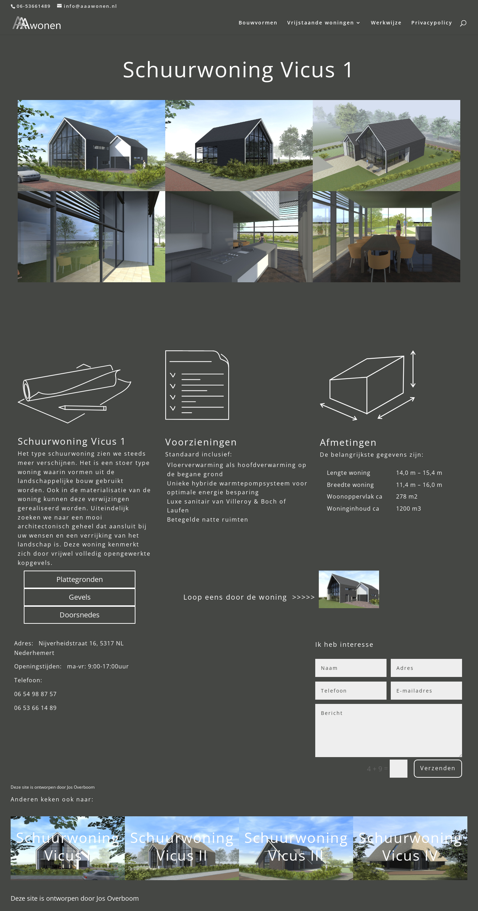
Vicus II (182, 855)
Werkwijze (386, 23)
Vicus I (67, 855)
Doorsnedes (80, 615)
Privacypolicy (431, 23)
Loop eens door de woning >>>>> (249, 597)
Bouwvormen (258, 23)
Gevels (80, 597)
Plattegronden (79, 579)
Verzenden (433, 768)
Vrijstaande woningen (320, 23)
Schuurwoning (68, 837)
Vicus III (296, 855)
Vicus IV (410, 855)
